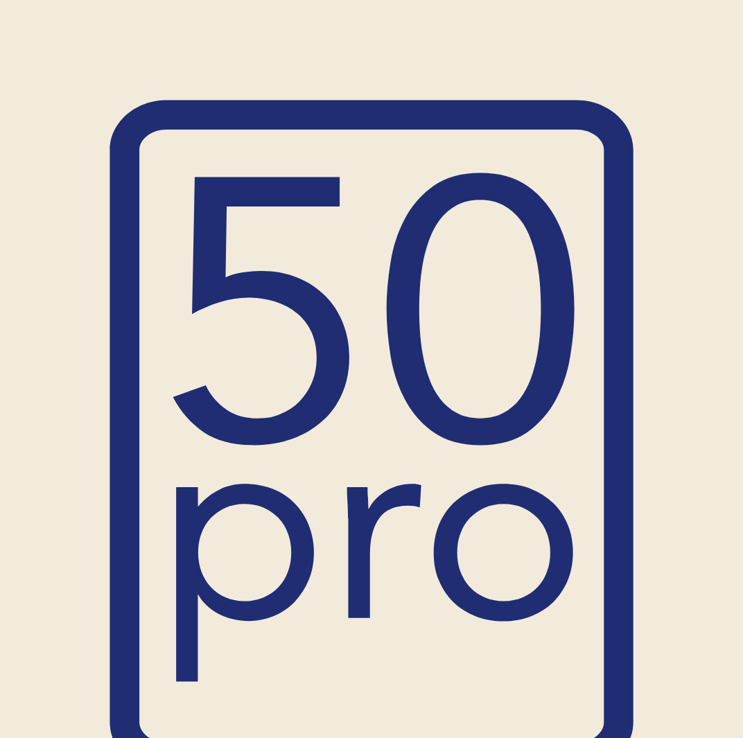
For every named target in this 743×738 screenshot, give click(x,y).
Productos (167, 69)
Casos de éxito (502, 69)
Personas (249, 69)
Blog (569, 69)
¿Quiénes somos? (402, 69)
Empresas (315, 69)
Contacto (623, 69)
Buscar (645, 157)
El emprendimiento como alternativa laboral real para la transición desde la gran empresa (616, 557)
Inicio (109, 69)
